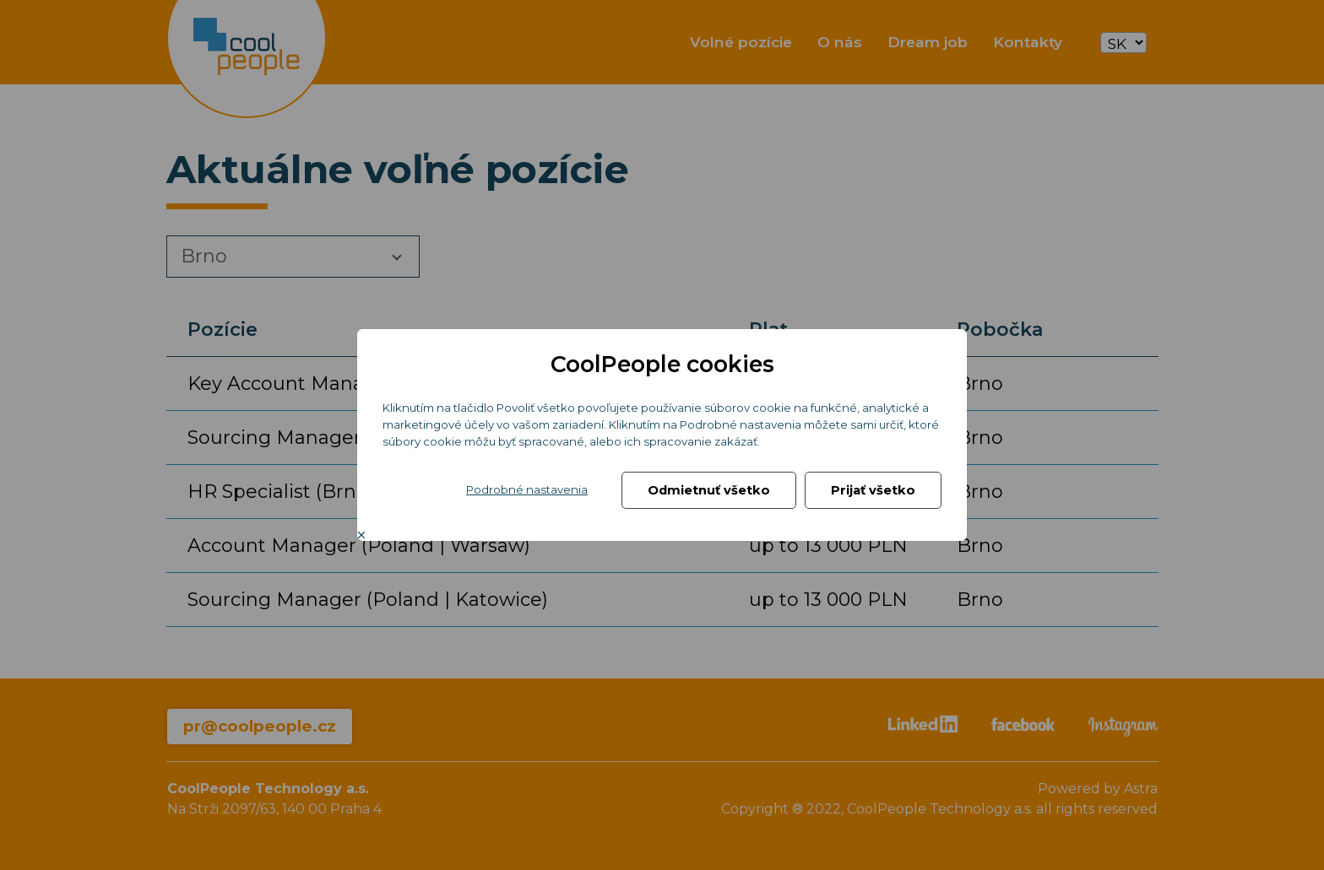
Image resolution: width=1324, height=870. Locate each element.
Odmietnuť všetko (709, 490)
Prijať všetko (873, 490)
